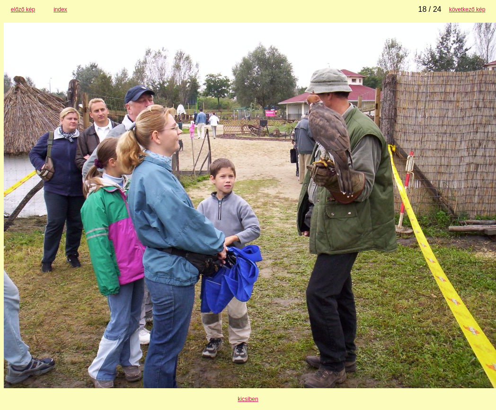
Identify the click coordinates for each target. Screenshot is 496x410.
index (60, 9)
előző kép (23, 9)
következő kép (467, 9)
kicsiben (248, 399)
